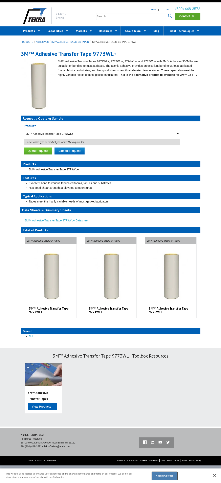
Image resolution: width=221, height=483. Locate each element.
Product (30, 125)
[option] (51, 277)
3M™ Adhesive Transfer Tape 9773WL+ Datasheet (56, 220)
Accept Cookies (164, 476)
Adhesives (42, 42)
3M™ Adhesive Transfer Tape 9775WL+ (168, 310)
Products (29, 31)
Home (30, 460)
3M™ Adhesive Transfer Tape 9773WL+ (114, 42)
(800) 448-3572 (187, 9)
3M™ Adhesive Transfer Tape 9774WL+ (108, 310)
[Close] (214, 475)
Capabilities (55, 31)
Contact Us (186, 16)
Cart (167, 9)
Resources (105, 31)
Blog (156, 31)
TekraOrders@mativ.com (57, 446)
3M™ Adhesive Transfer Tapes (70, 42)
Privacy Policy (195, 460)
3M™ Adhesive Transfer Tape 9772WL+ (48, 310)
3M (31, 336)
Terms (184, 460)
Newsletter (52, 460)
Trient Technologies (181, 31)
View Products (41, 406)
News (153, 9)
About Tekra (133, 31)
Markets (81, 31)
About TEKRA (173, 460)
